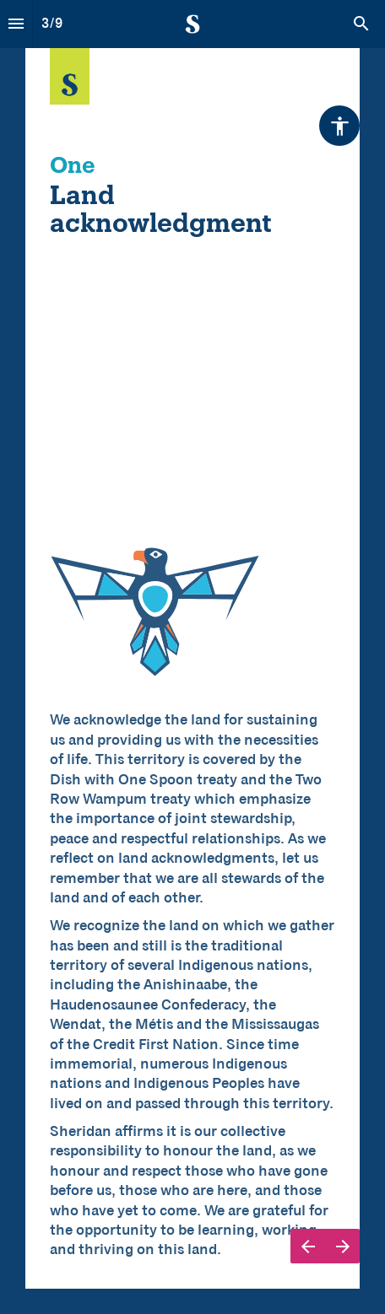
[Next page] (342, 1246)
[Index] (16, 24)
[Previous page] (307, 1246)
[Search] (361, 24)
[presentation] (192, 657)
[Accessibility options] (339, 125)
